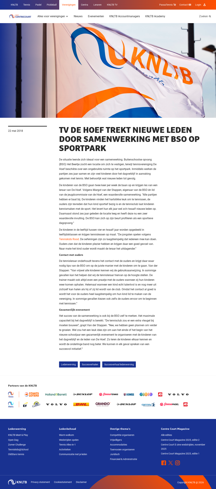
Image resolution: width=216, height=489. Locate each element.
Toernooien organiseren (122, 449)
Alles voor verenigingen (51, 16)
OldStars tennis (16, 454)
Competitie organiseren (122, 435)
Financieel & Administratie (123, 459)
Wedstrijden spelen (69, 440)
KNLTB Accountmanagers (124, 16)
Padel (38, 4)
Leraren (97, 4)
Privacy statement (40, 482)
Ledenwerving (68, 364)
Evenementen (96, 16)
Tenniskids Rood (69, 239)
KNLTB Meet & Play (18, 435)
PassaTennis (168, 4)
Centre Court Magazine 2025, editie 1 (180, 453)
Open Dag (13, 440)
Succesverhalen (90, 364)
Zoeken (203, 16)
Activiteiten (65, 449)
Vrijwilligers (116, 440)
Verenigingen (69, 4)
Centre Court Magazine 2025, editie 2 (180, 440)
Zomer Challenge (17, 444)
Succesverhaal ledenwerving (119, 364)
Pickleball (52, 4)
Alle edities (166, 435)
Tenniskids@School (18, 449)
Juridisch (115, 454)
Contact (185, 4)
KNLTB (14, 4)
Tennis (26, 4)
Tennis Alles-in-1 (67, 444)
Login (201, 4)
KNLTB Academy (155, 16)
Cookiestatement (63, 482)
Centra (84, 4)
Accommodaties (118, 444)
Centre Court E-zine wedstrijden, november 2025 (183, 446)
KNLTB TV (112, 4)
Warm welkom (66, 435)
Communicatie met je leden (73, 454)
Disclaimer (81, 482)
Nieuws (78, 16)
